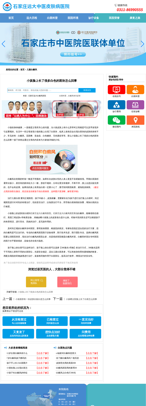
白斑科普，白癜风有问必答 (70, 96)
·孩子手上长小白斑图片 (16, 363)
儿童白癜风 (32, 70)
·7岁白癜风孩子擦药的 (16, 358)
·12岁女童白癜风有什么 (16, 353)
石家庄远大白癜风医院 (40, 213)
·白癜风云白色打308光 (66, 373)
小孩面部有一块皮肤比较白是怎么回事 (33, 299)
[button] (3, 44)
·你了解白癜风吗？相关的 (67, 358)
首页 (22, 70)
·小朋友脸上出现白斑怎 (16, 368)
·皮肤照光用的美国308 (66, 363)
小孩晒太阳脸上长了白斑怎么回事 (81, 299)
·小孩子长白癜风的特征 (16, 373)
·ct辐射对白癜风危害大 (66, 353)
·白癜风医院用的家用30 (66, 368)
